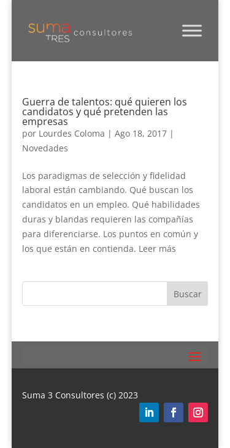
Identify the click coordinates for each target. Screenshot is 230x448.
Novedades (45, 148)
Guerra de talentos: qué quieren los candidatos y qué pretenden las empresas (104, 111)
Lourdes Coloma (72, 133)
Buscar (188, 294)
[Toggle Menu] (192, 30)
